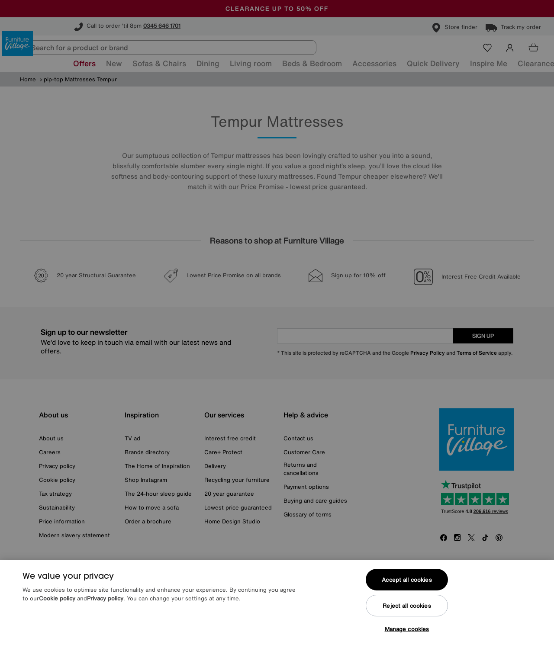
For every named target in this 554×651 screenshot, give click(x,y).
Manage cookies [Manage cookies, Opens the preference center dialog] (407, 629)
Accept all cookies (407, 580)
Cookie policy (57, 598)
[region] (277, 605)
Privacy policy (105, 598)
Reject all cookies (407, 606)
